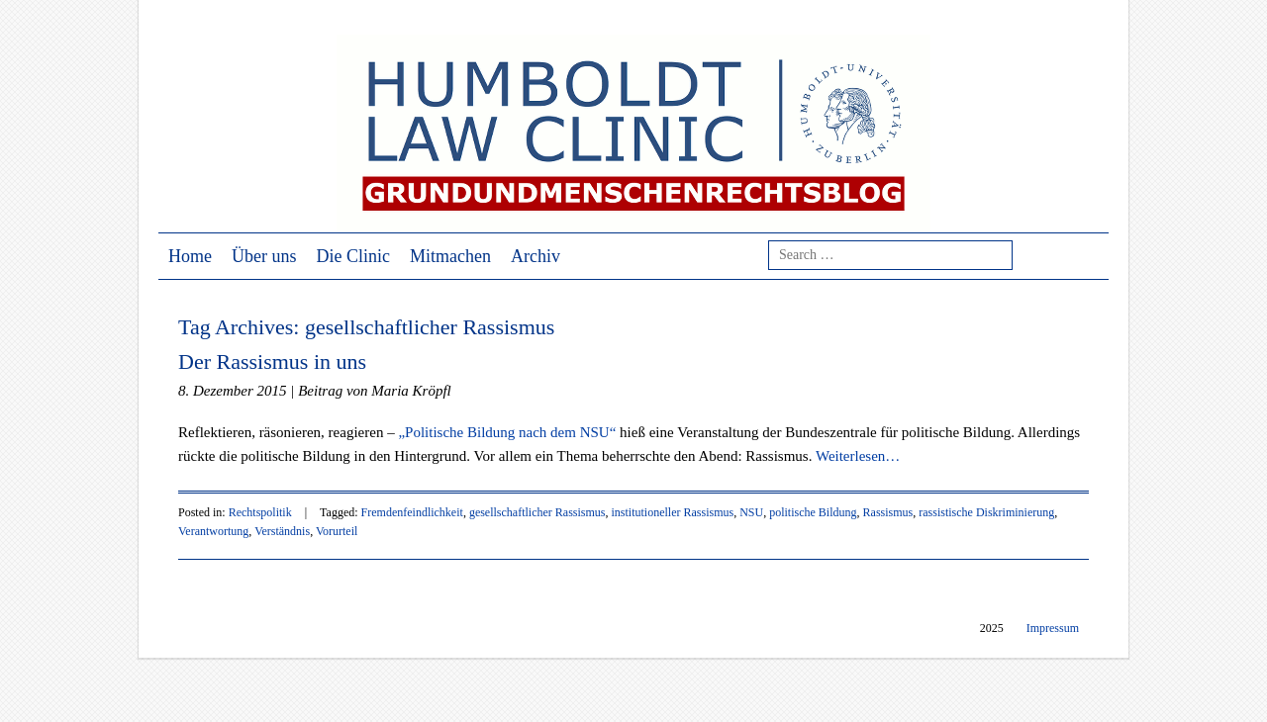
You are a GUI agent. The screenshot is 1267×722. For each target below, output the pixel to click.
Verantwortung (213, 531)
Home (190, 256)
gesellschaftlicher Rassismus (537, 512)
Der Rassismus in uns (272, 361)
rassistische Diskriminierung (986, 512)
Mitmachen (450, 256)
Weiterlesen (858, 456)
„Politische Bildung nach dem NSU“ (507, 432)
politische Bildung (812, 512)
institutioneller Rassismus (673, 512)
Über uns (264, 256)
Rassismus (888, 512)
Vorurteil (336, 531)
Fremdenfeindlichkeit (412, 512)
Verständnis (282, 531)
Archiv (535, 256)
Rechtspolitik (260, 512)
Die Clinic (354, 256)
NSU (751, 512)
